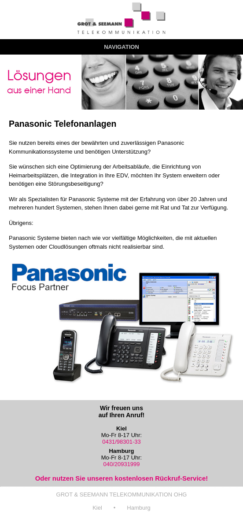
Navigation (121, 47)
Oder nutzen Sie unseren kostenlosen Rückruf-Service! (121, 478)
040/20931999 (121, 464)
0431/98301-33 (121, 441)
